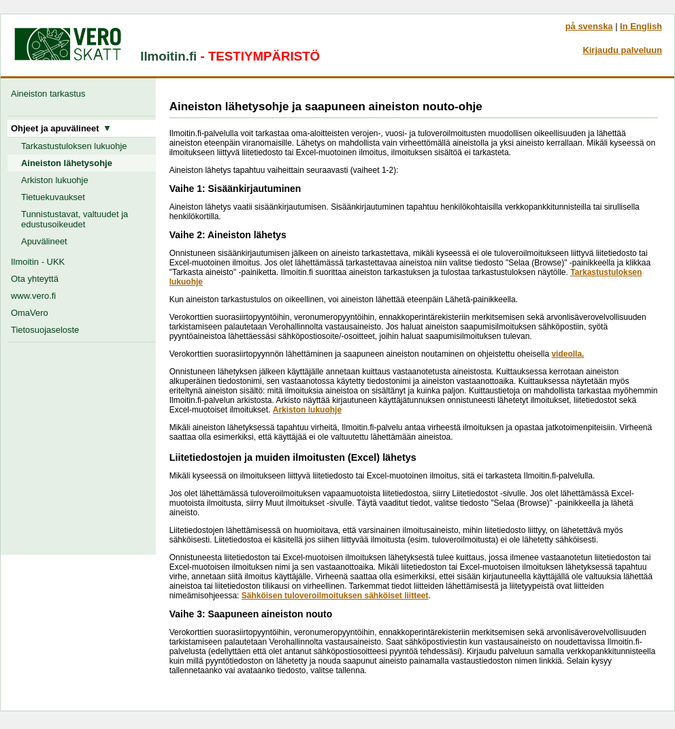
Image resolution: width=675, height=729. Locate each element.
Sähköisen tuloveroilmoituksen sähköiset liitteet (335, 595)
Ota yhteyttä (35, 279)
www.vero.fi (33, 296)
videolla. (567, 354)
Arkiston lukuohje (54, 180)
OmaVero (29, 313)
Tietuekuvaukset (53, 197)
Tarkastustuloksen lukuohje (74, 146)
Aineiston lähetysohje (66, 163)
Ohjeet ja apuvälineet (60, 128)
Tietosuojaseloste (45, 330)
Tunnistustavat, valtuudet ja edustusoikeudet (74, 219)
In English (641, 26)
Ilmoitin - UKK (38, 262)
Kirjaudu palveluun (622, 50)
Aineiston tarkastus (50, 93)
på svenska (589, 26)
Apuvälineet (44, 241)
